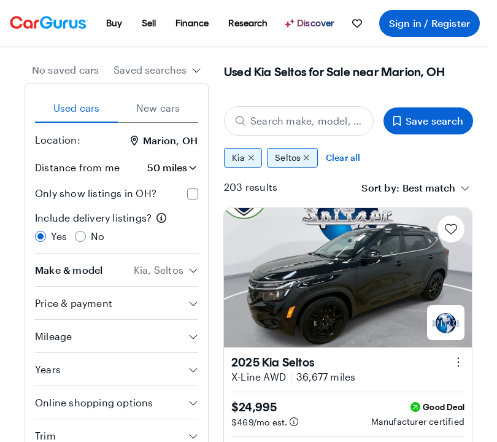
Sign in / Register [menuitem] (430, 23)
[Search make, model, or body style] (299, 121)
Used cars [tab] (76, 108)
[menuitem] (114, 23)
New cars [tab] (158, 108)
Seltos (292, 157)
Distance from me (77, 167)
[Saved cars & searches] (357, 23)
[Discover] (311, 23)
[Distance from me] (163, 167)
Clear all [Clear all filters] (343, 157)
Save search (428, 120)
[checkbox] (192, 194)
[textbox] (429, 187)
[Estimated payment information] (294, 421)
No (97, 236)
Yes (59, 236)
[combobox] (157, 70)
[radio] (40, 236)
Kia (243, 157)
